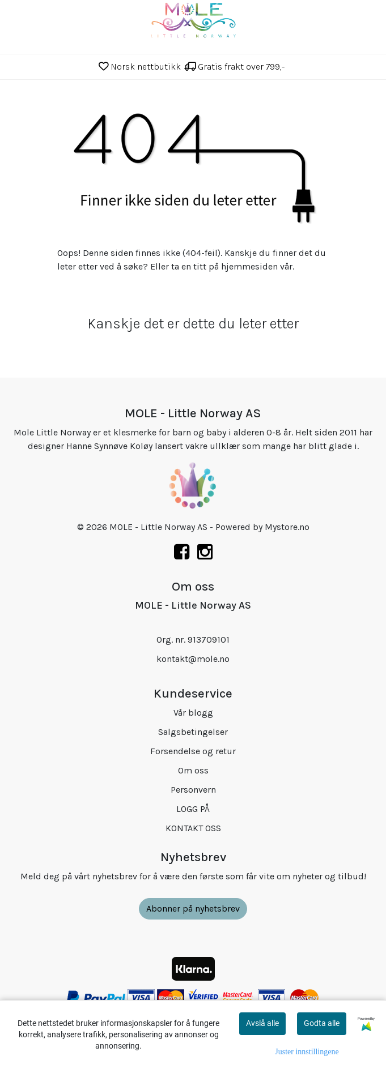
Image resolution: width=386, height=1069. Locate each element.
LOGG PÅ (193, 808)
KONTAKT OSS (193, 828)
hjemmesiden (249, 266)
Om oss (193, 770)
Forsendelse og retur (193, 751)
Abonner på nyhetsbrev (193, 908)
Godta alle (322, 1023)
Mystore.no (287, 526)
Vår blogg (193, 712)
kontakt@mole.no (193, 658)
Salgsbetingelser (193, 731)
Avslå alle (262, 1023)
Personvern (193, 789)
